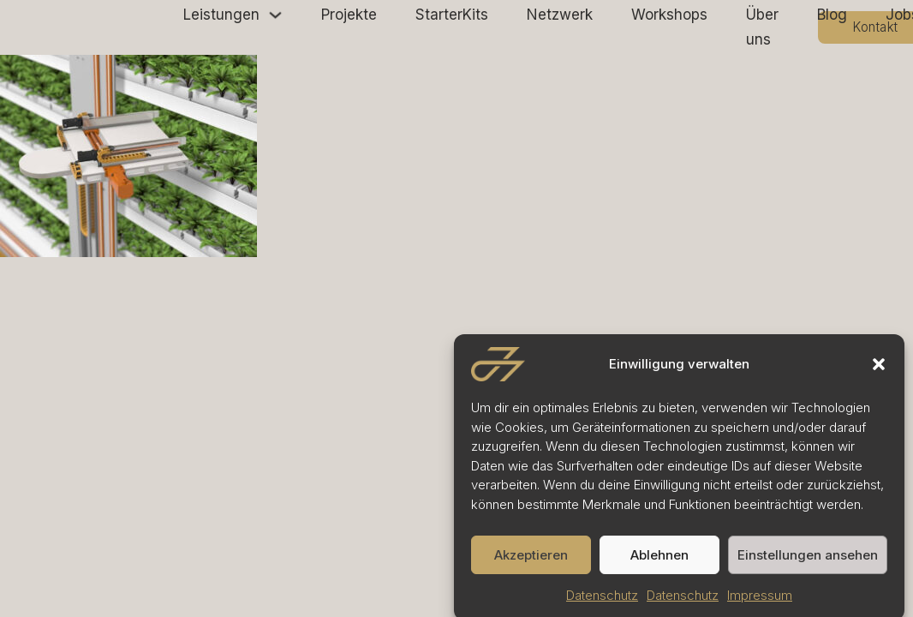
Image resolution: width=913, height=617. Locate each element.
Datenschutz (602, 601)
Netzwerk (560, 14)
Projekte (349, 14)
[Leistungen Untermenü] (275, 15)
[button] (878, 370)
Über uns (762, 27)
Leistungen (221, 14)
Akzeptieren (531, 560)
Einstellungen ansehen (807, 560)
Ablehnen (659, 560)
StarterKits (451, 14)
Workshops (669, 14)
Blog (832, 14)
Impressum (759, 601)
